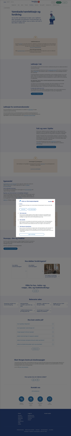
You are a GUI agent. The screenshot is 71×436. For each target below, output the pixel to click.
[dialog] (35, 218)
